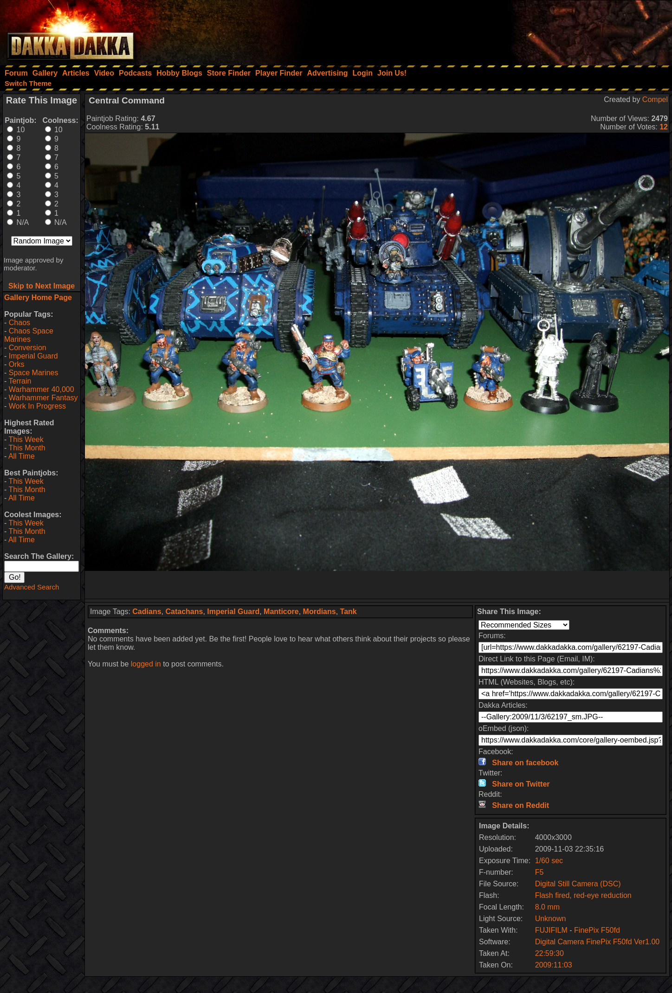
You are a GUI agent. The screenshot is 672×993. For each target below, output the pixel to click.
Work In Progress (37, 406)
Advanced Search (31, 587)
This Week (25, 439)
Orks (17, 364)
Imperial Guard (33, 356)
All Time (21, 456)
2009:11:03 (553, 965)
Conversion (27, 348)
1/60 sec (549, 861)
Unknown (550, 919)
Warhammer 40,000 (41, 389)
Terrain (19, 381)
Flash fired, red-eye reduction (583, 895)
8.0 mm (547, 907)
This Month (26, 448)
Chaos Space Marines (28, 335)
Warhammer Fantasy (43, 398)
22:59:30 (549, 953)
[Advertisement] (547, 30)
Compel (655, 99)
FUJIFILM (551, 930)
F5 (539, 872)
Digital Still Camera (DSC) (578, 884)
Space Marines (33, 373)
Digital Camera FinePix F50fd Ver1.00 (597, 942)
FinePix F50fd (597, 930)
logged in (146, 664)
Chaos (19, 323)
